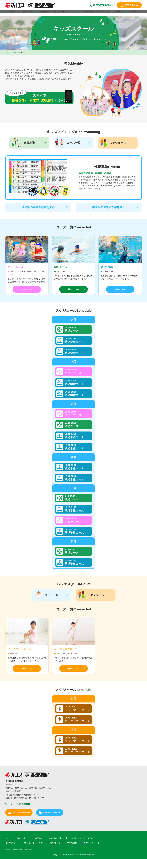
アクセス (134, 14)
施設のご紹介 (28, 14)
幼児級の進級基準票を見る (38, 207)
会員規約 (8, 849)
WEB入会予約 (72, 843)
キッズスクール (73, 14)
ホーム (8, 838)
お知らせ (119, 14)
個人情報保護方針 (19, 849)
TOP (13, 14)
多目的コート (88, 14)
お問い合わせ (55, 843)
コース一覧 (73, 142)
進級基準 (29, 142)
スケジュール (117, 142)
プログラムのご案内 (58, 14)
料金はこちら (26, 289)
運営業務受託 (32, 849)
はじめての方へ (103, 14)
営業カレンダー (89, 843)
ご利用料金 (43, 14)
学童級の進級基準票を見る (108, 207)
